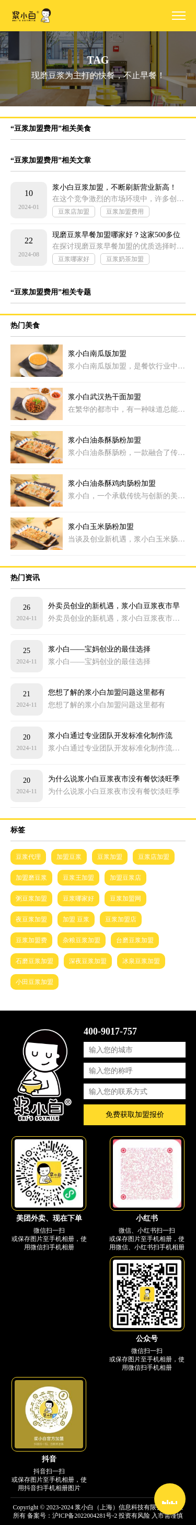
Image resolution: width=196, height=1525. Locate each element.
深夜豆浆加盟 (88, 961)
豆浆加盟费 (31, 940)
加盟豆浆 (69, 856)
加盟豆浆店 (125, 877)
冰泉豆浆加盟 (141, 961)
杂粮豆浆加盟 (81, 940)
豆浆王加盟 (78, 877)
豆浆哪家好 (73, 259)
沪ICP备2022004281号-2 (85, 1515)
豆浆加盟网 (125, 898)
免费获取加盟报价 (135, 1114)
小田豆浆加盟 (34, 982)
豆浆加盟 (109, 856)
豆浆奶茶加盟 (125, 259)
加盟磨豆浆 (31, 877)
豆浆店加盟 (73, 211)
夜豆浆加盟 (31, 919)
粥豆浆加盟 (31, 898)
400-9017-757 (110, 1031)
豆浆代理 (28, 856)
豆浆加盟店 (120, 919)
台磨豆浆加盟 (135, 940)
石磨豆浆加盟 (34, 961)
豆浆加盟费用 (125, 211)
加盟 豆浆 (76, 919)
